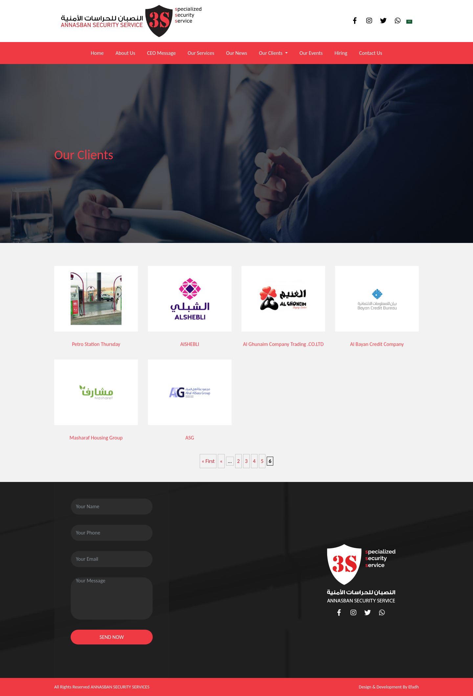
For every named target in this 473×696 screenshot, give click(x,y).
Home (97, 53)
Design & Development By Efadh (389, 687)
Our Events (311, 53)
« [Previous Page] (221, 461)
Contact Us (370, 53)
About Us (125, 53)
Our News (236, 53)
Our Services (201, 53)
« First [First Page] (208, 461)
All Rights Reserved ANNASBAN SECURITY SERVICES (101, 687)
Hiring (340, 53)
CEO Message (161, 53)
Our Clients (271, 53)
